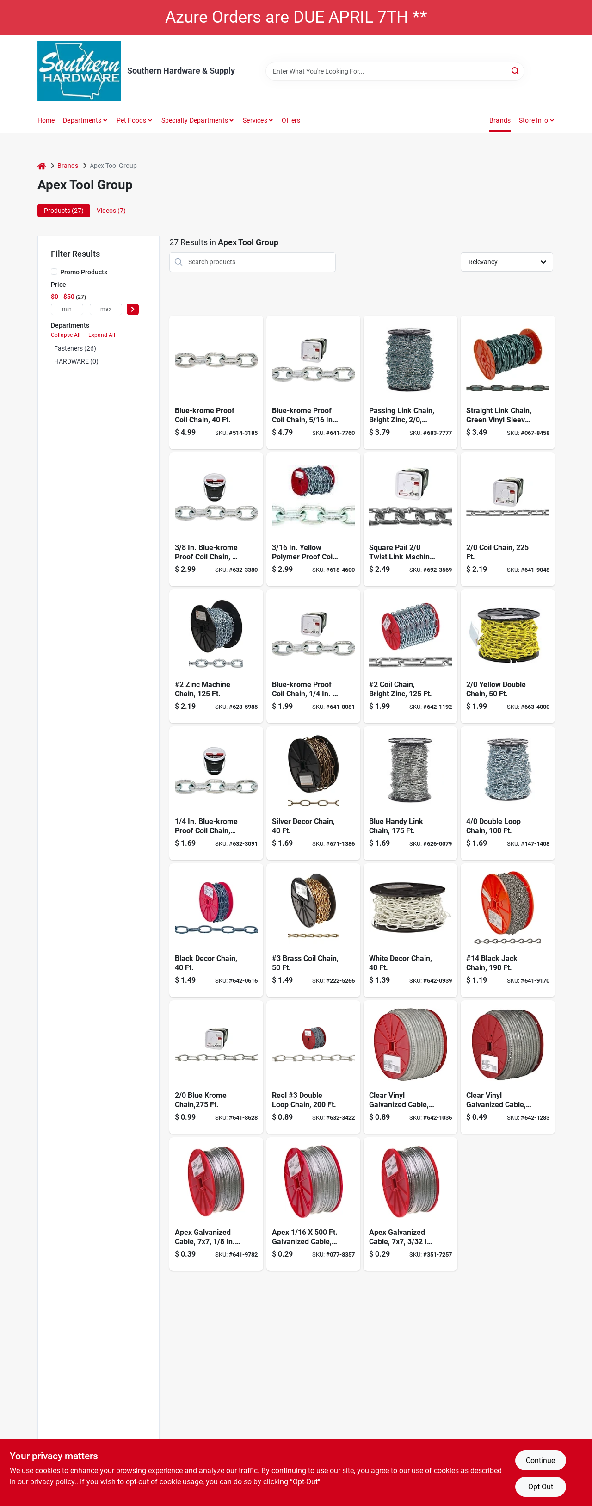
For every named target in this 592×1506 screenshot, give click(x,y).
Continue (540, 1460)
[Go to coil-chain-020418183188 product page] (508, 519)
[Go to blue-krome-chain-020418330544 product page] (216, 1067)
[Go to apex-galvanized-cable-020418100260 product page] (410, 1204)
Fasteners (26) (75, 348)
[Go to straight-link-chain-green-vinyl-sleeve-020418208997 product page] (508, 382)
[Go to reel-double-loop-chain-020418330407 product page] (313, 1067)
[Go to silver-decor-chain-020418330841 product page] (313, 793)
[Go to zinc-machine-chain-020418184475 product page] (216, 656)
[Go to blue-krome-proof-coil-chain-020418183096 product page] (313, 382)
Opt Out (540, 1486)
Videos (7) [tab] (111, 210)
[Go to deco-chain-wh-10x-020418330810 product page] (410, 930)
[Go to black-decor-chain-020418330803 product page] (216, 930)
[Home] (41, 166)
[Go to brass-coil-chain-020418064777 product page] (313, 930)
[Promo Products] (54, 271)
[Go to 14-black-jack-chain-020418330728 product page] (508, 930)
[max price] (106, 309)
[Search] (516, 70)
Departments (82, 120)
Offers (291, 120)
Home (46, 120)
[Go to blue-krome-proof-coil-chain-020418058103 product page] (216, 382)
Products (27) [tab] (64, 210)
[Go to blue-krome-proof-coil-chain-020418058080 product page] (216, 519)
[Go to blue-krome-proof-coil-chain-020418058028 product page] (216, 793)
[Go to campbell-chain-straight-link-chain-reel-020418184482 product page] (410, 656)
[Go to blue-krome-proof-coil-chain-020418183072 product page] (313, 656)
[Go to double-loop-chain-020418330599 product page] (508, 793)
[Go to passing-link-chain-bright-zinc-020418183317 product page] (410, 382)
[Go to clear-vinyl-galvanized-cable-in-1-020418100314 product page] (410, 1067)
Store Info (533, 120)
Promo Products (83, 272)
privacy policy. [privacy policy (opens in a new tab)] (53, 1481)
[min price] (67, 309)
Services (255, 120)
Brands (500, 120)
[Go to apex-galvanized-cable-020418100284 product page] (216, 1204)
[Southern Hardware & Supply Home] (79, 71)
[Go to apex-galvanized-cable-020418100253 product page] (313, 1204)
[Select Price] (133, 309)
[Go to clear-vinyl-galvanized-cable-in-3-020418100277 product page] (508, 1067)
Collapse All (65, 335)
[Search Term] (394, 71)
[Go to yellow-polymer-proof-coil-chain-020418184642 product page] (313, 519)
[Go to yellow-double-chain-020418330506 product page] (508, 656)
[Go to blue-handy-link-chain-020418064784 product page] (410, 793)
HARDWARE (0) (76, 361)
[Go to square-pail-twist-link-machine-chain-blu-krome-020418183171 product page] (410, 519)
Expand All (101, 335)
